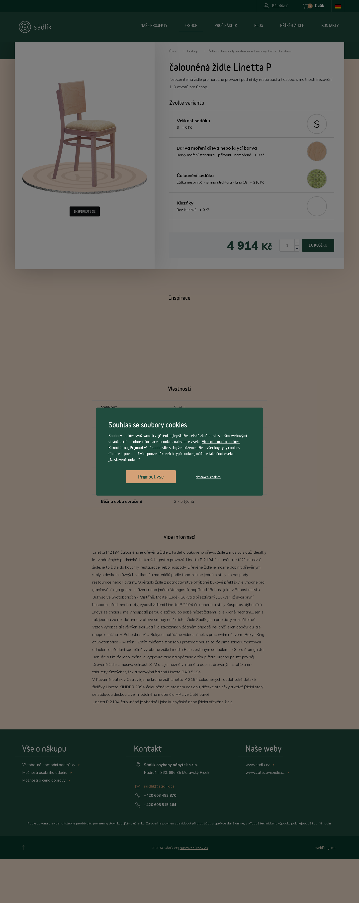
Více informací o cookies (221, 441)
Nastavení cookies (208, 476)
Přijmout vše (151, 476)
